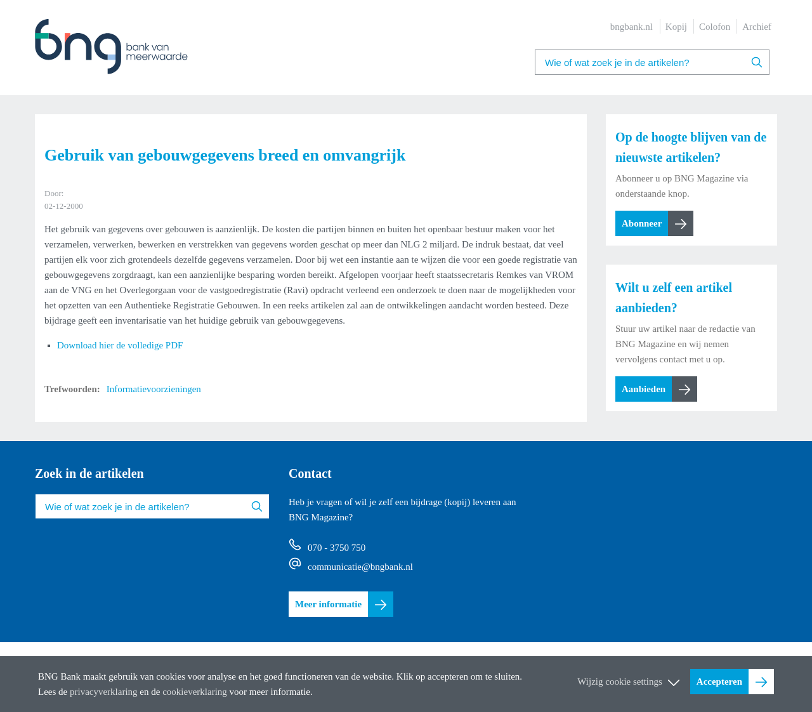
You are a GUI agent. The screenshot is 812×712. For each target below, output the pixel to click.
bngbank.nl (631, 27)
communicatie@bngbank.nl (360, 567)
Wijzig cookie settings (619, 681)
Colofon (714, 27)
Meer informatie (328, 604)
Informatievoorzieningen (154, 389)
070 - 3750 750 (336, 548)
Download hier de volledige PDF (120, 345)
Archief (756, 27)
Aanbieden (643, 389)
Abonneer (642, 223)
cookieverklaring (194, 692)
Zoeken (757, 62)
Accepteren (719, 681)
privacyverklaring (104, 692)
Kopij (676, 27)
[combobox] (652, 62)
